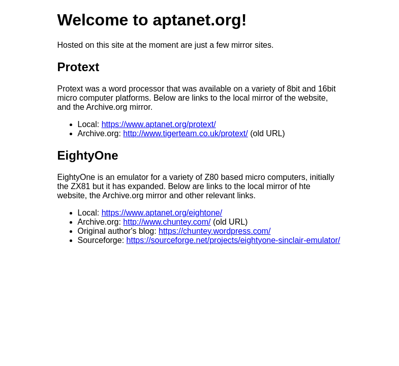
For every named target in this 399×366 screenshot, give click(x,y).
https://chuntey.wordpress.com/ (214, 231)
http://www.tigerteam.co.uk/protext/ (185, 133)
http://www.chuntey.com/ (166, 222)
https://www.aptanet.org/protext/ (159, 124)
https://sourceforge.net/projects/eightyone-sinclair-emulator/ (234, 240)
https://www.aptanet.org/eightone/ (162, 212)
